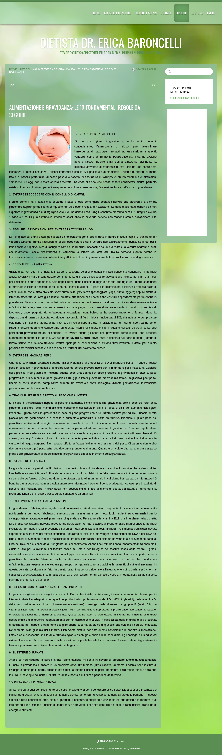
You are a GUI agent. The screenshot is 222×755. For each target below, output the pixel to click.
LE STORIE (197, 13)
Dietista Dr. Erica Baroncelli (111, 43)
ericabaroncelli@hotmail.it (184, 97)
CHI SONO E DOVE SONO (117, 13)
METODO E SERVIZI (146, 13)
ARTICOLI (181, 13)
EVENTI (211, 13)
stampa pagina (146, 69)
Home (96, 13)
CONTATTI (166, 13)
